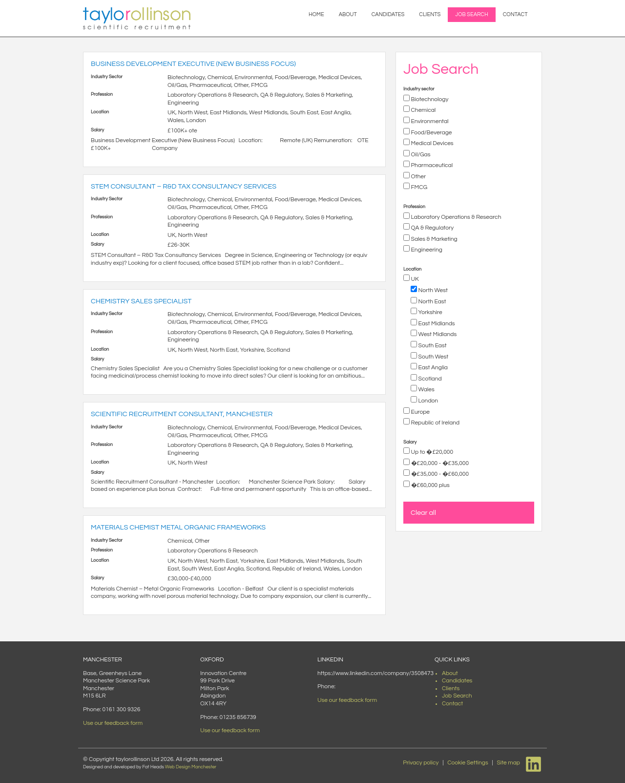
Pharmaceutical (431, 165)
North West (432, 290)
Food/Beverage (431, 132)
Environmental (429, 121)
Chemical (423, 110)
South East (432, 345)
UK (414, 279)
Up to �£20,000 (431, 452)
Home (316, 14)
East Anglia (432, 367)
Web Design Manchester (190, 766)
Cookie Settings (467, 763)
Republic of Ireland (434, 423)
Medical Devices (432, 143)
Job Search (471, 14)
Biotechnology (429, 99)
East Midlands (436, 323)
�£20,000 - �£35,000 (439, 463)
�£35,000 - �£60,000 (439, 474)
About (348, 14)
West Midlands (437, 334)
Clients (429, 14)
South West (432, 357)
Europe (420, 412)
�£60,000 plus (430, 485)
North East (431, 301)
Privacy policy (420, 763)
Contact (515, 14)
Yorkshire (429, 312)
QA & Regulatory (432, 228)
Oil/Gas (420, 154)
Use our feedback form (113, 723)
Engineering (426, 250)
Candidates (388, 14)
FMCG (418, 187)
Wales (426, 389)
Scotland (429, 379)
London (427, 401)
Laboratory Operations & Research (455, 217)
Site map (508, 763)
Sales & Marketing (434, 239)
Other (418, 176)
